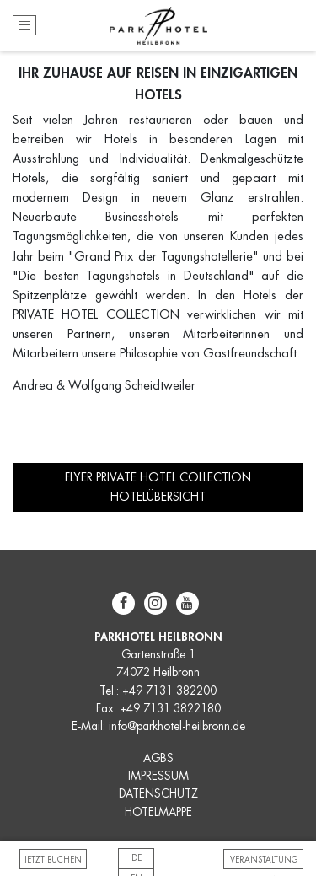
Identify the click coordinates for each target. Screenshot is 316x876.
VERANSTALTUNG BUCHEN (263, 862)
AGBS (158, 758)
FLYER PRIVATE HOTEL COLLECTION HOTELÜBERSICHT (158, 486)
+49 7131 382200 (169, 690)
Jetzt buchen (53, 860)
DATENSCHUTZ (158, 793)
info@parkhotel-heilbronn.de (177, 726)
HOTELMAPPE (158, 812)
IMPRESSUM (158, 776)
